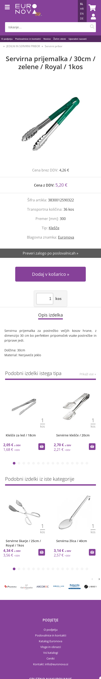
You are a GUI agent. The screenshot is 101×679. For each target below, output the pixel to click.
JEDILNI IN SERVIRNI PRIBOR (23, 46)
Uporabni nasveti (78, 38)
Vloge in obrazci (50, 647)
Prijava (91, 21)
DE (82, 18)
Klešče (54, 228)
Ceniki (50, 658)
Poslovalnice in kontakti (28, 38)
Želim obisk (59, 38)
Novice (47, 38)
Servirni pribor (53, 46)
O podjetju (7, 38)
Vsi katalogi (50, 653)
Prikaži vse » (88, 374)
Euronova (66, 237)
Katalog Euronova (50, 641)
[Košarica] (91, 8)
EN (82, 14)
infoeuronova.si (56, 664)
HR (82, 9)
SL (81, 4)
